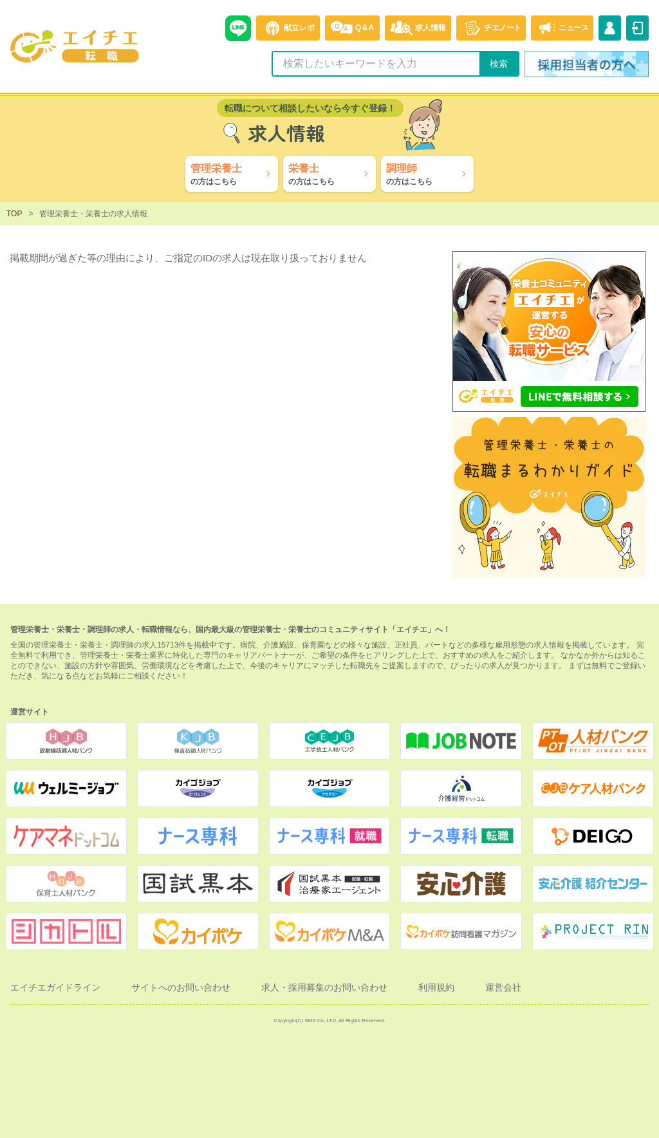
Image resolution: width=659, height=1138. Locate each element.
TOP (14, 213)
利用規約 (436, 987)
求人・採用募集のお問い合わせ (324, 987)
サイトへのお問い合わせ (180, 987)
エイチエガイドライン (55, 987)
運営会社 (503, 987)
